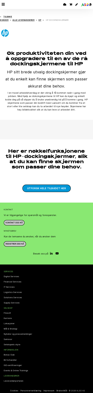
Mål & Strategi (10, 329)
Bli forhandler (10, 360)
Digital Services (11, 276)
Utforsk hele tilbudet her (46, 188)
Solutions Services (13, 298)
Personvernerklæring (30, 391)
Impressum (48, 391)
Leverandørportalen (13, 381)
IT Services (9, 287)
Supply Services (12, 303)
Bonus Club (9, 355)
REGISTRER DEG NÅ (15, 244)
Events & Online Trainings (16, 371)
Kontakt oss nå (14, 223)
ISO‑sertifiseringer (13, 365)
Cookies (14, 391)
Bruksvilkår (61, 391)
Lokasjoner (9, 324)
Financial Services (12, 282)
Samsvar (8, 339)
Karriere (8, 318)
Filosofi (7, 313)
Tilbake (7, 16)
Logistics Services (13, 292)
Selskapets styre (12, 345)
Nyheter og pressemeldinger (18, 334)
